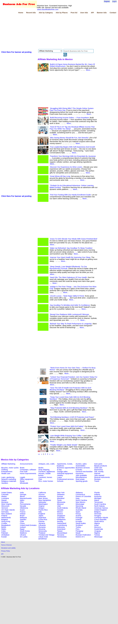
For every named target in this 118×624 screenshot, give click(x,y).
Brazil (22, 516)
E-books (79, 470)
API (92, 13)
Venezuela (42, 531)
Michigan (97, 498)
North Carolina (81, 500)
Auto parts (98, 464)
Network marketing (8, 479)
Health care (5, 473)
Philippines (61, 519)
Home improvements (28, 473)
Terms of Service (6, 545)
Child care (98, 468)
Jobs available (81, 475)
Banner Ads (102, 13)
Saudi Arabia (81, 523)
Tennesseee (62, 537)
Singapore (61, 516)
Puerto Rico (43, 510)
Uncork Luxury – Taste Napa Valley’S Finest (67, 296)
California (42, 493)
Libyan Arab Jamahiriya (43, 538)
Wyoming (79, 506)
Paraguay (79, 531)
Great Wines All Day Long (60, 176)
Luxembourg (62, 525)
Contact (113, 13)
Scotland (79, 525)
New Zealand (6, 514)
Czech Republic (100, 519)
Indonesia (61, 527)
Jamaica (41, 523)
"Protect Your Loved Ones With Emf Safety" (67, 426)
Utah (59, 506)
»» (52, 454)
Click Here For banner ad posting (16, 52)
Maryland (60, 498)
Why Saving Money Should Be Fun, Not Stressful (69, 138)
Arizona (41, 494)
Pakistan (4, 533)
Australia (79, 510)
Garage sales (62, 472)
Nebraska (42, 502)
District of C (80, 537)
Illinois (22, 496)
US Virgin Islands (8, 510)
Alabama (79, 493)
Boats (22, 468)
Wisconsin (5, 506)
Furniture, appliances (46, 472)
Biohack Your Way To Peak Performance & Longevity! (71, 324)
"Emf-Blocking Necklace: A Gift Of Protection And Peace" (72, 417)
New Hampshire (44, 500)
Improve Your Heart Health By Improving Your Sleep (70, 257)
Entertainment (6, 472)
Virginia (41, 506)
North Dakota (99, 506)
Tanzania (60, 535)
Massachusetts (26, 498)
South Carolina (100, 504)
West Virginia (6, 504)
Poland (78, 519)
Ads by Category (46, 13)
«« (39, 454)
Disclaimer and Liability (8, 548)
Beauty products (100, 466)
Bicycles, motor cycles (10, 468)
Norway (60, 521)
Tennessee (98, 502)
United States (6, 493)
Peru (77, 529)
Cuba (3, 531)
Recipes (97, 479)
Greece (60, 514)
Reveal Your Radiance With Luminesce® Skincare (69, 314)
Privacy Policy (5, 551)
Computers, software (28, 470)
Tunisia (97, 535)
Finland (4, 516)
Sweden (23, 519)
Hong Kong (5, 521)
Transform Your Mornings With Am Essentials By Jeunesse (73, 156)
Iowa (77, 498)
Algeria (97, 523)
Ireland (22, 514)
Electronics (98, 470)
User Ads (84, 13)
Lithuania (42, 525)
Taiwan (60, 531)
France (22, 512)
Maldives (23, 533)
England (41, 514)
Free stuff (23, 472)
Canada (60, 510)
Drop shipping (43, 470)
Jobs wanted (99, 475)
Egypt (22, 529)
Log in (114, 1)
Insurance (79, 473)
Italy (40, 512)
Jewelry (60, 475)
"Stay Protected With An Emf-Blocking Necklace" (69, 408)
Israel (96, 525)
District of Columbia (83, 496)
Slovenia (41, 529)
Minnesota (61, 502)
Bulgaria (4, 519)
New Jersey (43, 498)
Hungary (97, 516)
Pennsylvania (25, 504)
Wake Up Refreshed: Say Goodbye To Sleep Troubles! (71, 248)
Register (107, 1)
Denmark (97, 514)
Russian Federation (83, 535)
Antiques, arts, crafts (46, 464)
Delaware (61, 494)
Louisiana (5, 498)
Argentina (42, 518)
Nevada (23, 506)
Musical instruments (102, 477)
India (22, 493)
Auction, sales (81, 464)
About (3, 542)
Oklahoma (24, 508)
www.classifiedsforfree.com (47, 9)
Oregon (41, 508)
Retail (22, 481)
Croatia (4, 523)
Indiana (97, 494)
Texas (59, 500)
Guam (22, 510)
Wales (3, 529)
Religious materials (8, 481)
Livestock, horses (45, 477)
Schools (60, 481)
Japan (40, 516)
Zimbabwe (5, 535)
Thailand (41, 533)
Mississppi (98, 537)
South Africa (99, 521)
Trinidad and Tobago (46, 535)
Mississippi (80, 504)
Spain (78, 512)
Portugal (79, 518)
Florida (97, 493)
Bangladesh (6, 525)
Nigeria (97, 533)
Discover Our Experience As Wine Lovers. (66, 167)
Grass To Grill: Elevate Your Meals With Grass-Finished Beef (73, 239)
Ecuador (79, 521)
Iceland (23, 527)
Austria (78, 516)
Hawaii (4, 500)
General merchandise (84, 472)
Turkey (78, 527)
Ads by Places (62, 13)
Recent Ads (31, 13)
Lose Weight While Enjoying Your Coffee (66, 436)
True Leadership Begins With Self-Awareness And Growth (72, 147)
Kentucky (97, 496)
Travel (96, 481)
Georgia (23, 494)
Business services (83, 468)
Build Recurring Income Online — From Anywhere (69, 118)
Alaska (4, 496)
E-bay (59, 470)
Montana (4, 502)
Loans (59, 477)
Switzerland (61, 523)
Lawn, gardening (7, 477)
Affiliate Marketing (8, 464)
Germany (5, 512)
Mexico (60, 512)
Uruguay (97, 531)
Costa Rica (42, 519)
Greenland (61, 529)
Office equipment (26, 479)
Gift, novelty (98, 472)
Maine (96, 500)
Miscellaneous (81, 477)
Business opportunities (66, 468)
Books (40, 468)
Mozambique (62, 533)
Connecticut (80, 494)
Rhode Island (81, 508)
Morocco (97, 527)
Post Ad (74, 13)
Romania (42, 527)
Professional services (65, 479)
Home (20, 13)
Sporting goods (82, 481)
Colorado (4, 494)
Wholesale (24, 483)
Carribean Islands (101, 518)
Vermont (4, 508)
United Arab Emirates (28, 525)
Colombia (61, 518)
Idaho (22, 500)
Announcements (26, 464)
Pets (40, 479)
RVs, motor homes (45, 481)
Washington (43, 504)
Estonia (41, 521)
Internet (97, 473)
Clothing (4, 470)
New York (61, 493)
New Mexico (80, 502)
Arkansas (42, 496)
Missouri (60, 504)
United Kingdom (100, 510)
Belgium (97, 512)
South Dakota (62, 508)
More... (88, 70)
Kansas (60, 496)
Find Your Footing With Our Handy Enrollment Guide (70, 195)
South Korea (25, 531)
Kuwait (4, 537)
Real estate (80, 479)
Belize (3, 527)
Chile (22, 521)
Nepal (78, 533)
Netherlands (6, 518)
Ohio (22, 502)
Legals (22, 477)
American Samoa (101, 508)
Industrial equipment (65, 473)
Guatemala (98, 529)
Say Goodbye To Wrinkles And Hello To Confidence (70, 305)
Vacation (4, 483)
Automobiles (80, 466)
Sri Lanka (23, 537)
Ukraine (23, 535)
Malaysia (23, 518)
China (22, 523)
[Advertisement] (35, 32)
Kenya (78, 514)
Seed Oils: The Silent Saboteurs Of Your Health (68, 277)
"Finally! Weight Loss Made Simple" (64, 445)
